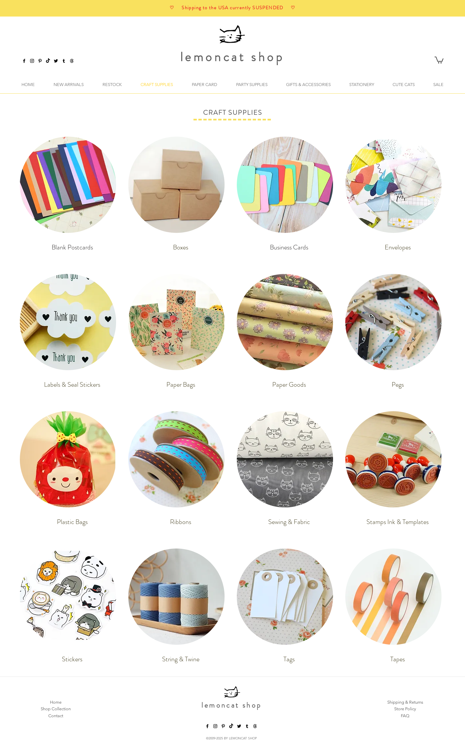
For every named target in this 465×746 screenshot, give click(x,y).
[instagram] (32, 61)
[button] (439, 60)
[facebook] (24, 61)
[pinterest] (40, 61)
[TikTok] (48, 61)
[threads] (255, 726)
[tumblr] (63, 61)
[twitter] (56, 61)
